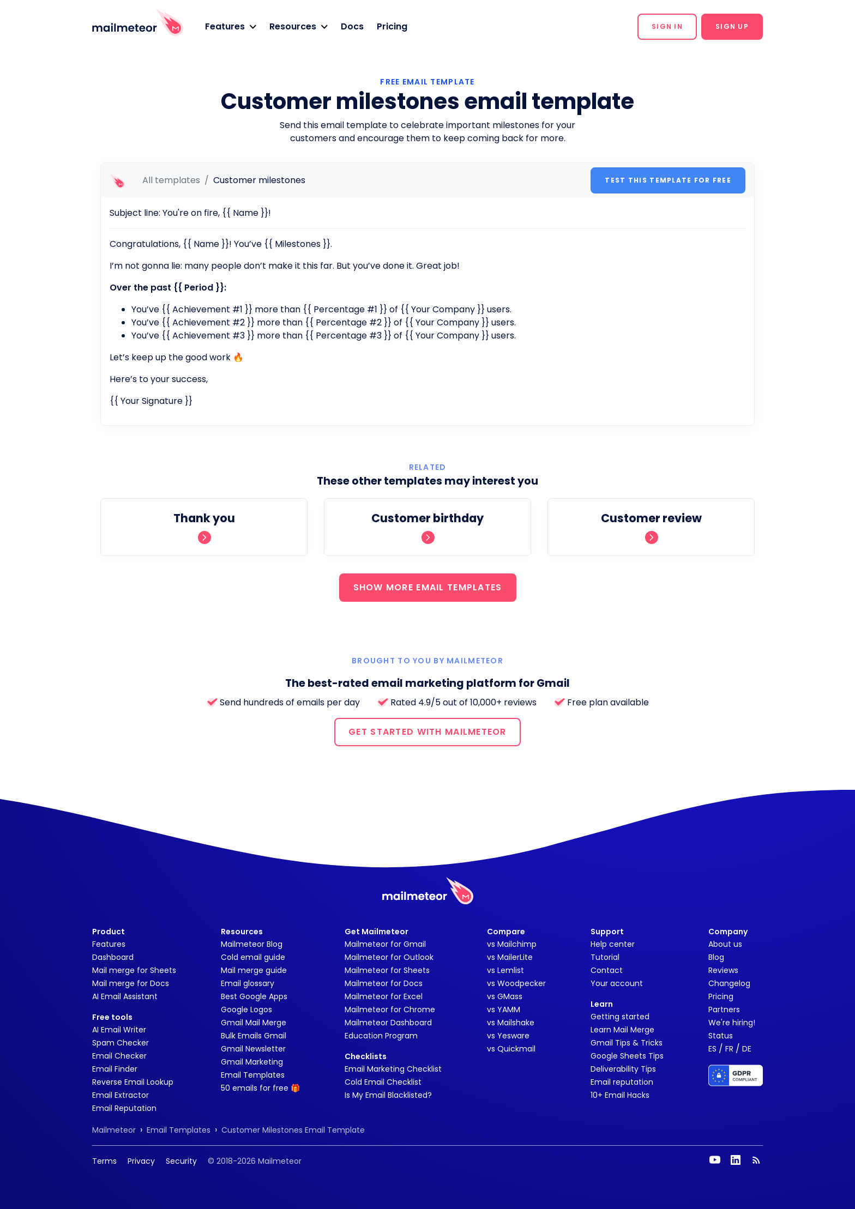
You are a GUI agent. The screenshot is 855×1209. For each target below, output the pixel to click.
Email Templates (253, 1074)
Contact (607, 970)
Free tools (112, 1017)
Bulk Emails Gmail (253, 1035)
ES (712, 1048)
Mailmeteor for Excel (384, 996)
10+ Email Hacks (620, 1095)
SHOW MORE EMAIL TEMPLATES (427, 587)
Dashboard (113, 957)
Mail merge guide (254, 970)
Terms (104, 1161)
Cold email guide (253, 957)
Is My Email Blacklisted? (388, 1095)
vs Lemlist (505, 970)
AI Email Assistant (125, 996)
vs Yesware (508, 1035)
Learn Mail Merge (622, 1029)
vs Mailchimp (512, 944)
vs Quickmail (511, 1048)
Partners (724, 1009)
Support (607, 931)
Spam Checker (120, 1042)
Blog (716, 957)
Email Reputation (124, 1108)
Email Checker (119, 1055)
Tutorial (605, 957)
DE (746, 1048)
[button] (230, 26)
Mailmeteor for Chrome (390, 1009)
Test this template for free (668, 180)
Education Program (381, 1035)
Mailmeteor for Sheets (387, 970)
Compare (506, 931)
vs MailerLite (510, 957)
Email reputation (622, 1082)
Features (108, 944)
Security (181, 1161)
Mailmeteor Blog (251, 944)
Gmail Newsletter (253, 1048)
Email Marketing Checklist (393, 1068)
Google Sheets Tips (627, 1055)
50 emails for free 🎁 (260, 1088)
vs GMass (504, 996)
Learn (602, 1004)
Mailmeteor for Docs (384, 983)
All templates (171, 180)
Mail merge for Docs (130, 983)
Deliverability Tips (623, 1068)
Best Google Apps (254, 996)
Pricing (392, 26)
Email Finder (114, 1068)
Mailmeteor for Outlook (389, 957)
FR (729, 1048)
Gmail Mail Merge (253, 1022)
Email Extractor (120, 1095)
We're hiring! (731, 1022)
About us (725, 944)
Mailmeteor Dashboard (388, 1022)
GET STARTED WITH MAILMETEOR (427, 732)
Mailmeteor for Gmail (385, 944)
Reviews (723, 970)
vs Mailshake (510, 1022)
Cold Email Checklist (383, 1082)
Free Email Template (427, 81)
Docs (352, 26)
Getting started (620, 1016)
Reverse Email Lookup (132, 1082)
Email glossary (247, 983)
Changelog (729, 983)
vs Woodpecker (516, 983)
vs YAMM (503, 1009)
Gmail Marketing (252, 1061)
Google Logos (246, 1009)
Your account (617, 983)
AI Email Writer (119, 1029)
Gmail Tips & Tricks (627, 1042)
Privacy (141, 1161)
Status (720, 1035)
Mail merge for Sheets (134, 970)
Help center (613, 944)
